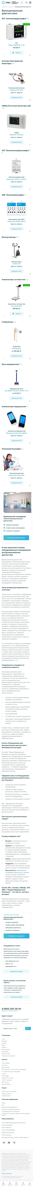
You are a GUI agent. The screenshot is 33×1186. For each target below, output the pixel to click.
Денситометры (6, 1084)
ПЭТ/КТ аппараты (7, 1080)
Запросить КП (16, 97)
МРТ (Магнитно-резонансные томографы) (14, 1069)
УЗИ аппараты (6, 1063)
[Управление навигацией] (30, 2)
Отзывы (4, 1043)
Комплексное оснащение (9, 1091)
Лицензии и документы (8, 1056)
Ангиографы (5, 1075)
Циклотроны (5, 1082)
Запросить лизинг (16, 971)
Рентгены (4, 1065)
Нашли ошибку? (7, 1173)
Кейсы (3, 1045)
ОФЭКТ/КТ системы (7, 1078)
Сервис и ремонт (7, 1093)
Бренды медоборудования (9, 1107)
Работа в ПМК (6, 1053)
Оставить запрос (16, 997)
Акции (3, 1103)
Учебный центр (6, 1095)
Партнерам (5, 1051)
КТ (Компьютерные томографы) (11, 1071)
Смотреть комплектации (16, 538)
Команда (4, 1041)
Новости (4, 1047)
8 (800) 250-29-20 (11, 1009)
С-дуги (4, 1073)
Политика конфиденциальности (11, 1109)
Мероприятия (6, 1049)
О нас (3, 1039)
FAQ (3, 1105)
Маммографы (6, 1067)
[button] (29, 55)
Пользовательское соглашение (11, 1111)
